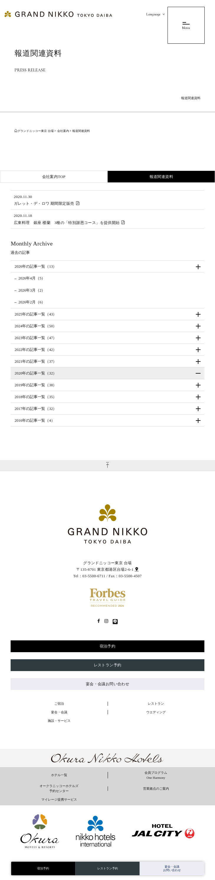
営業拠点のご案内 (156, 788)
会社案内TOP (53, 176)
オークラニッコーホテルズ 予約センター (59, 788)
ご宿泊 (59, 703)
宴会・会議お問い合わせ (107, 684)
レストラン (156, 703)
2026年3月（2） (31, 290)
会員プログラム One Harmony (156, 775)
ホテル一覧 (59, 775)
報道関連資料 (161, 176)
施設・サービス (59, 720)
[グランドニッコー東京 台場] (58, 14)
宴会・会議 (59, 712)
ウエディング (156, 712)
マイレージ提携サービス (59, 799)
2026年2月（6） (31, 302)
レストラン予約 (108, 665)
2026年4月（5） (31, 278)
